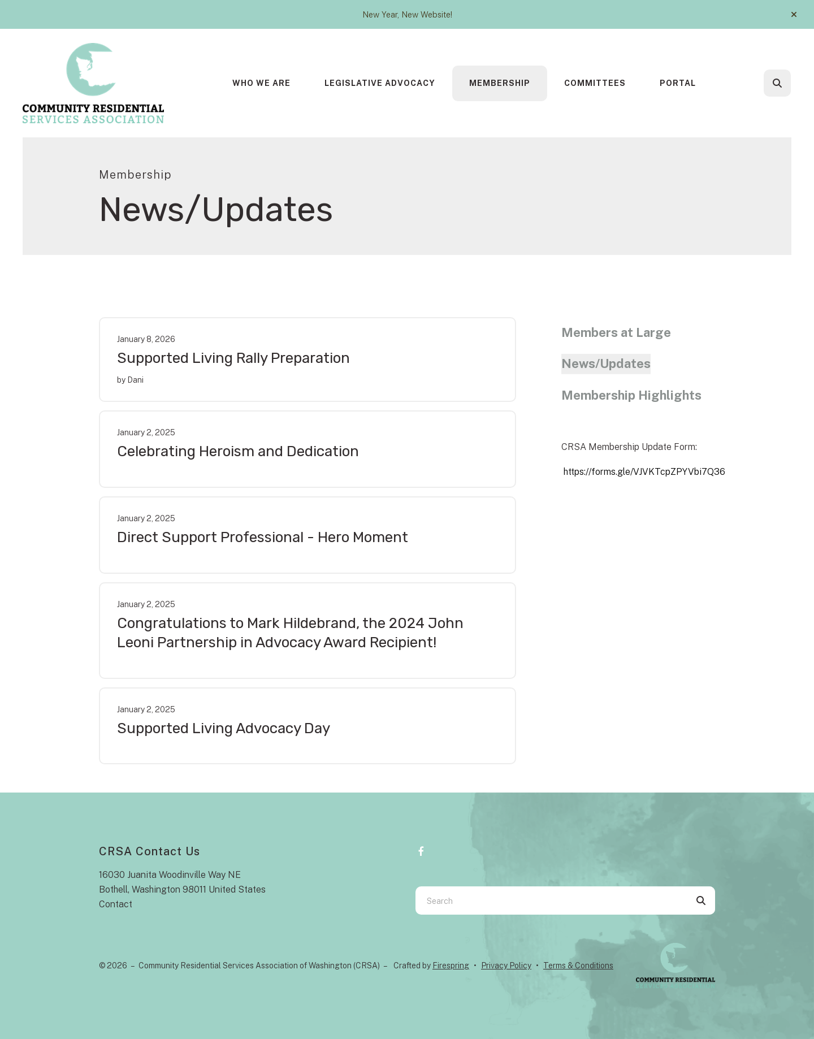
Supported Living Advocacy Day (223, 728)
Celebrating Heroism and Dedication (238, 451)
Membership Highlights (631, 395)
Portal (678, 83)
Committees (595, 83)
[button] (794, 14)
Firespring (450, 965)
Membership (499, 83)
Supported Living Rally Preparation (233, 358)
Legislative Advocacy (379, 83)
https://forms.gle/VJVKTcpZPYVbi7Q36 (644, 471)
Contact (115, 904)
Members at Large (616, 332)
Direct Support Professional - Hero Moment (262, 537)
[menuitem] (261, 83)
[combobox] (551, 900)
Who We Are (261, 83)
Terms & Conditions (578, 965)
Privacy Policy (506, 965)
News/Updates (606, 363)
